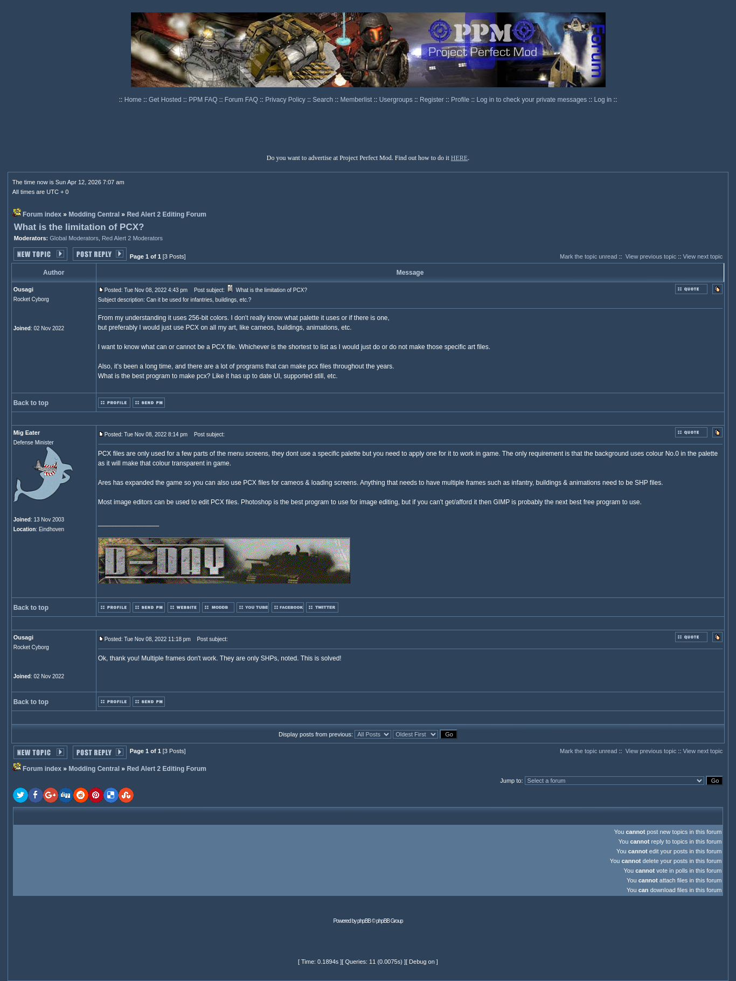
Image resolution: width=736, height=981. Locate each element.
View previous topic (651, 256)
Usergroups (396, 99)
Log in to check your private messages (532, 99)
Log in (603, 99)
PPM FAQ (204, 99)
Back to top (30, 403)
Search (324, 99)
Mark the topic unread (588, 256)
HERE (459, 158)
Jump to (510, 780)
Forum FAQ (242, 99)
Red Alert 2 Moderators (132, 238)
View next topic (703, 256)
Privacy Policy (286, 99)
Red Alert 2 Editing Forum (166, 214)
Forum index (42, 214)
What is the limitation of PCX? (79, 227)
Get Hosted (166, 99)
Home (133, 99)
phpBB (364, 921)
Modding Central (94, 214)
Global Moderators (74, 238)
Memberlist (357, 99)
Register (433, 99)
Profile (461, 99)
